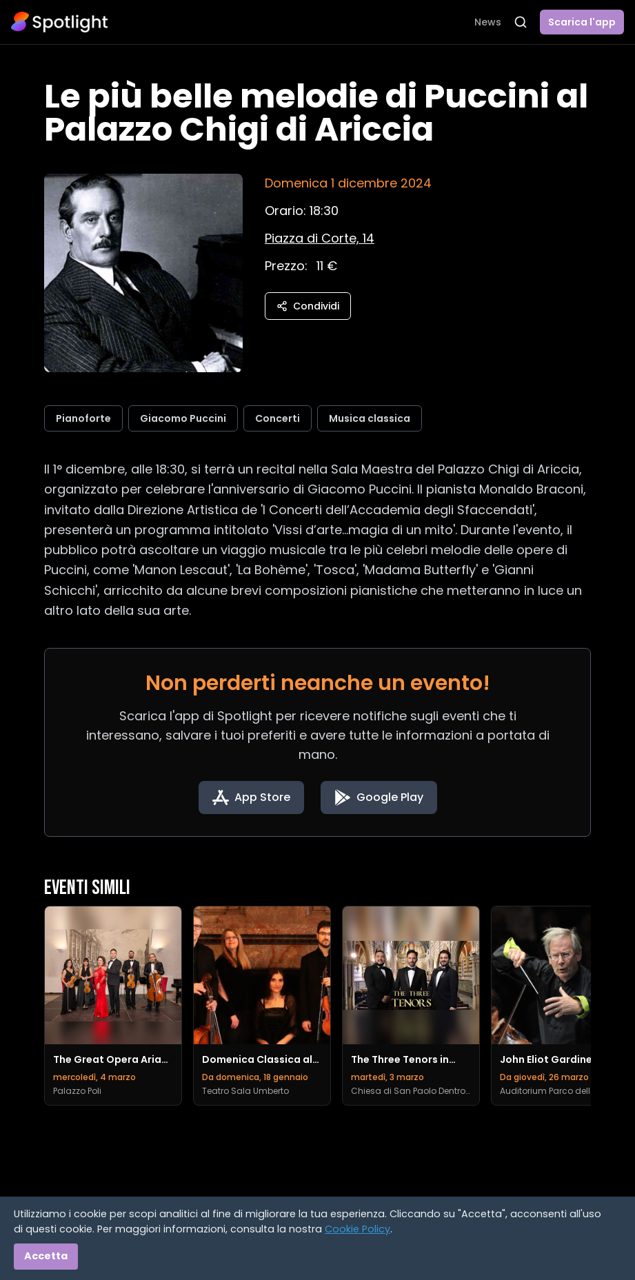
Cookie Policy (357, 1229)
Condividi (307, 306)
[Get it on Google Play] (379, 797)
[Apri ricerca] (520, 22)
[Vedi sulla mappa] (319, 238)
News (487, 22)
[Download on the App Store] (251, 797)
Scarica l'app (582, 22)
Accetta (46, 1256)
